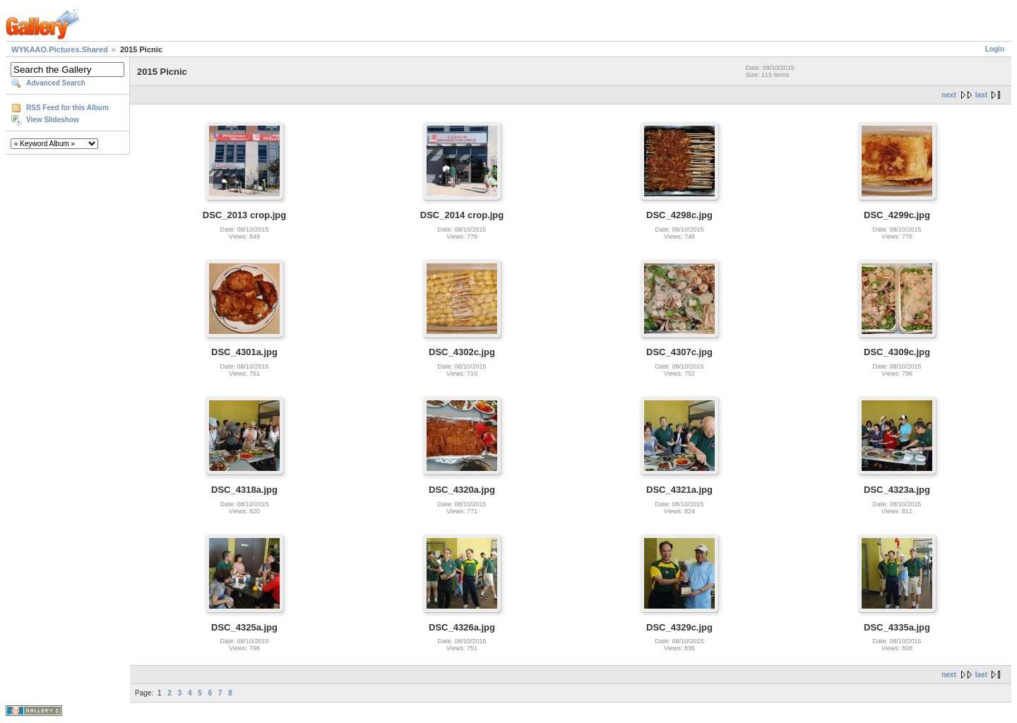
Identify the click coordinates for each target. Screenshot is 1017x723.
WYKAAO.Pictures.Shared (59, 49)
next (948, 95)
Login (994, 49)
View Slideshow (52, 120)
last (981, 95)
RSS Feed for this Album (67, 108)
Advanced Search (55, 83)
